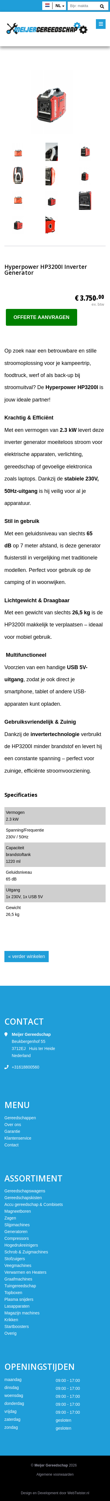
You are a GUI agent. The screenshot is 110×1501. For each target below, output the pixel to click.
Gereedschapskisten (23, 1197)
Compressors (16, 1238)
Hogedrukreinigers (21, 1245)
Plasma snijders (18, 1299)
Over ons (12, 1124)
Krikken (11, 1319)
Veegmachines (17, 1265)
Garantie (12, 1131)
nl (58, 5)
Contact (11, 1145)
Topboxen (13, 1292)
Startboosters (16, 1326)
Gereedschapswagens (24, 1191)
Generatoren (16, 1231)
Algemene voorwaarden (55, 1474)
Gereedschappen (20, 1117)
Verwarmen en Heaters (25, 1272)
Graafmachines (18, 1279)
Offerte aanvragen (41, 317)
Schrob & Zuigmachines (26, 1252)
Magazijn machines (22, 1313)
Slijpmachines (17, 1224)
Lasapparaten (17, 1306)
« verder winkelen (26, 956)
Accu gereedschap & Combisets (33, 1204)
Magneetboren (17, 1211)
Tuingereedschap (20, 1285)
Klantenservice (17, 1138)
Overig (10, 1333)
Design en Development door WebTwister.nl (55, 1493)
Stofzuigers (14, 1258)
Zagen (10, 1218)
